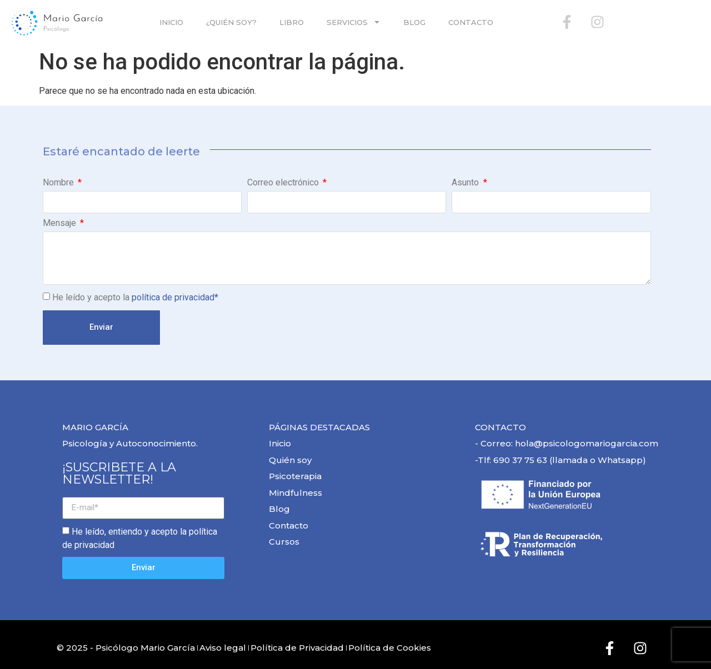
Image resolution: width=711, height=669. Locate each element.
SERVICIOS (353, 22)
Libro (291, 22)
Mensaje (60, 223)
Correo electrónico (284, 183)
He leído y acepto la (135, 297)
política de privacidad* (175, 297)
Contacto (470, 22)
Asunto (466, 183)
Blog (414, 22)
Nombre (59, 183)
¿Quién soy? (231, 22)
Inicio (171, 22)
